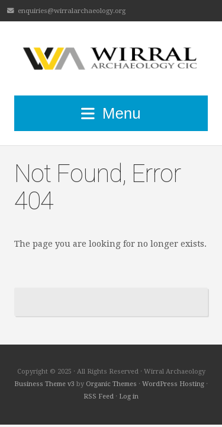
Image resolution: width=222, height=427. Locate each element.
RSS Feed (98, 396)
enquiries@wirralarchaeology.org (72, 11)
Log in (129, 396)
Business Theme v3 (44, 384)
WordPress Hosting (173, 384)
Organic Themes (111, 384)
